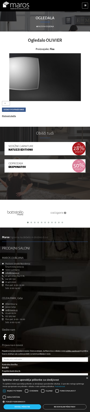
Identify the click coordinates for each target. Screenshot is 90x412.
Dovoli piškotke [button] (22, 407)
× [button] (87, 378)
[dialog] (45, 393)
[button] (45, 401)
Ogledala (45, 18)
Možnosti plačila (9, 116)
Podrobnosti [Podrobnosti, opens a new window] (60, 386)
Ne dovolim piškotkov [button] (64, 407)
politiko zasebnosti (73, 351)
